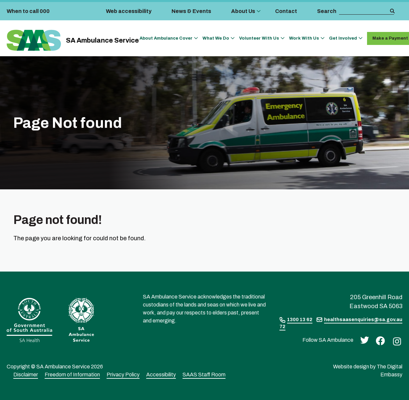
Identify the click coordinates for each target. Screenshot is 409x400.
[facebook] (378, 340)
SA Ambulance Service (102, 40)
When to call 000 (28, 11)
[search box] (364, 11)
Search (326, 11)
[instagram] (395, 341)
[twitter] (363, 339)
